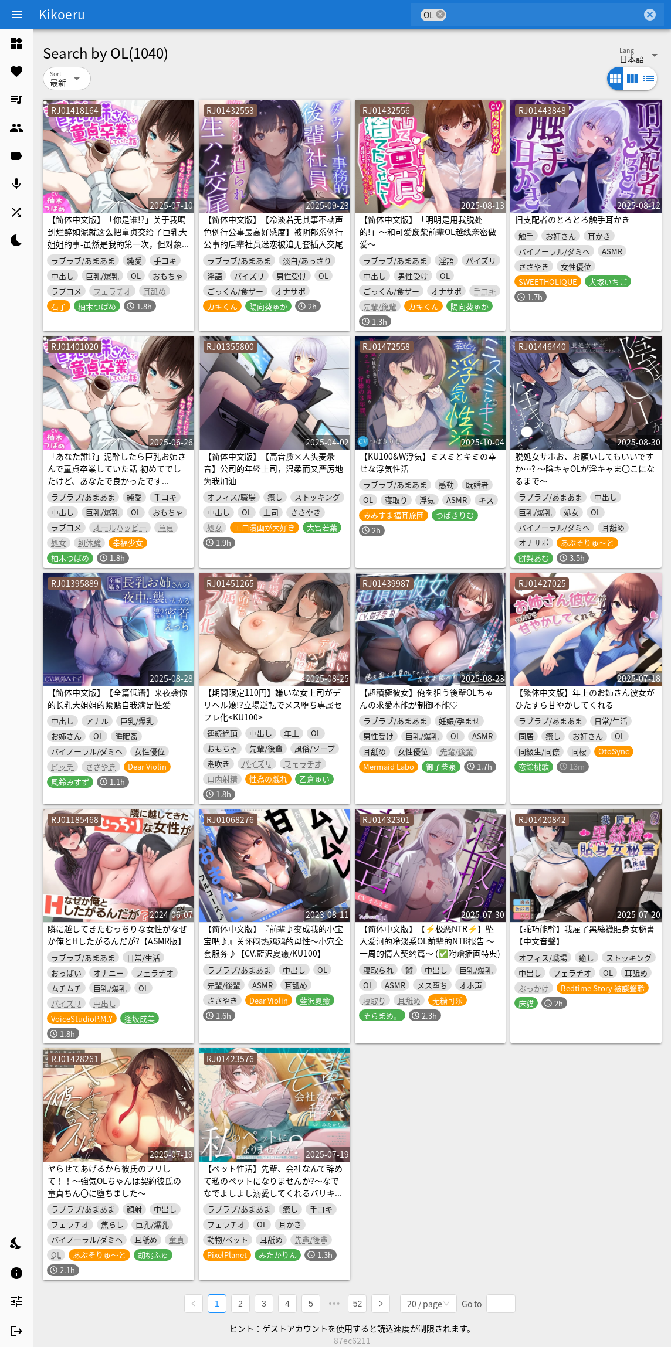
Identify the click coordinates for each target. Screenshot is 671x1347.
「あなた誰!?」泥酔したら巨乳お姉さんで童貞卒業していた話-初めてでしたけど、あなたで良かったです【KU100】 (117, 474)
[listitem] (16, 43)
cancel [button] (440, 14)
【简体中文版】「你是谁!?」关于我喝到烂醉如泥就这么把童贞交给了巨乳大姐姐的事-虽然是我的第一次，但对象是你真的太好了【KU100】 (117, 237)
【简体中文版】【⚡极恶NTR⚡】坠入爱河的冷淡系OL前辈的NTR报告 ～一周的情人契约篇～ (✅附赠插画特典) (430, 941)
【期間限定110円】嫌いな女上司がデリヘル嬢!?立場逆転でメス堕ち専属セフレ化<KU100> (273, 704)
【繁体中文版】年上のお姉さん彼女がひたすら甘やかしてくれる (585, 698)
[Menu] (17, 15)
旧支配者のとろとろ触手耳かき (572, 219)
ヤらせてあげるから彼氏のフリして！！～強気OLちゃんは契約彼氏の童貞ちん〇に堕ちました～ (114, 1180)
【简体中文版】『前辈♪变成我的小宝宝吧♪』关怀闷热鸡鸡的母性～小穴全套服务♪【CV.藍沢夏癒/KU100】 (273, 941)
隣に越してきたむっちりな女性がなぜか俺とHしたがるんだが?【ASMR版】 (117, 935)
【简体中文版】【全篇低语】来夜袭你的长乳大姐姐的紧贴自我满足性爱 (117, 698)
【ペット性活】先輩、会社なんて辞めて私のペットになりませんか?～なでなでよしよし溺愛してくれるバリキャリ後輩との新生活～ (273, 1186)
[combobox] (544, 15)
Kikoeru (62, 14)
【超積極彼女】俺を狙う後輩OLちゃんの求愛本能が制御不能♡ (426, 698)
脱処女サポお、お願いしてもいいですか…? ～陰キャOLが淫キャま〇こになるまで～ (585, 468)
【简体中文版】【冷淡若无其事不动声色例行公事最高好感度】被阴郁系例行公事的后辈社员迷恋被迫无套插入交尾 (273, 231)
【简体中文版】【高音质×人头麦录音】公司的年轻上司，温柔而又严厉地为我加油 (273, 468)
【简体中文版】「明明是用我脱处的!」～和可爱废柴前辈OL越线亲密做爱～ (428, 231)
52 (357, 1303)
